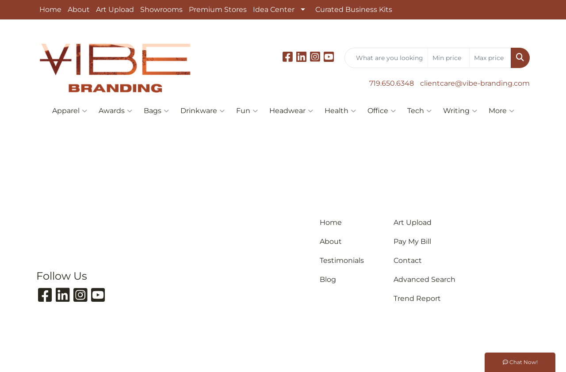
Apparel (69, 111)
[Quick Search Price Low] (449, 58)
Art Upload (115, 9)
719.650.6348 (391, 83)
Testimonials (342, 260)
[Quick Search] (386, 58)
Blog (328, 279)
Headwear (291, 111)
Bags (156, 111)
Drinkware (202, 111)
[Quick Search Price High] (490, 58)
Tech (419, 111)
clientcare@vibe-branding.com (475, 83)
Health (340, 111)
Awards (115, 111)
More (501, 111)
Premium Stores (218, 9)
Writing (460, 111)
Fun (247, 111)
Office (381, 111)
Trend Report (417, 298)
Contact (408, 260)
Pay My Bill (412, 241)
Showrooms (161, 9)
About (79, 9)
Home (50, 9)
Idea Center (273, 9)
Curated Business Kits (353, 9)
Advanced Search (424, 279)
